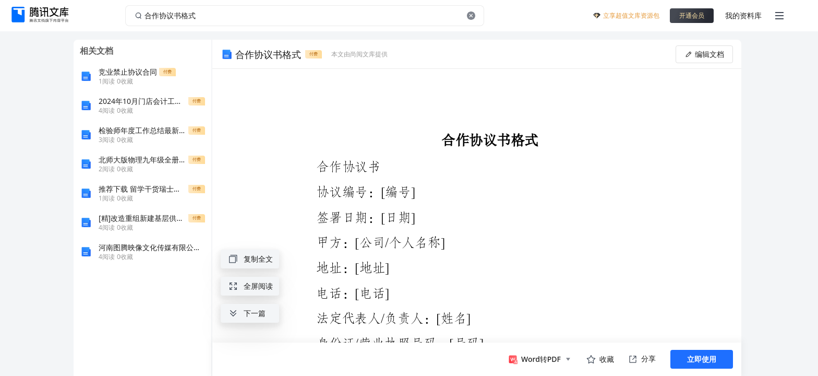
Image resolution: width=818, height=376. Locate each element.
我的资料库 (743, 15)
